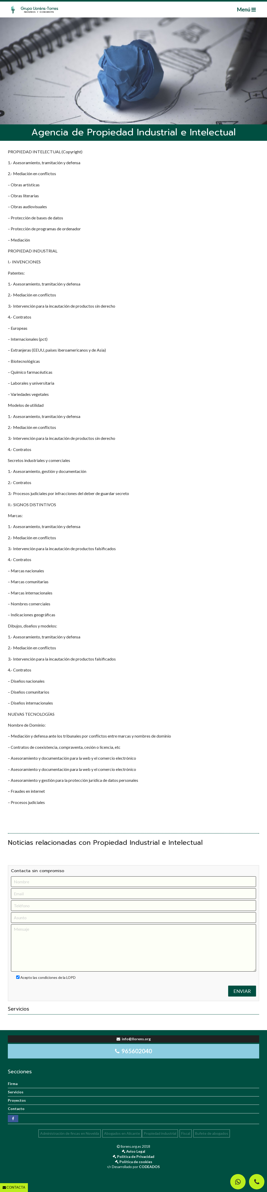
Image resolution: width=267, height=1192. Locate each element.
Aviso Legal (135, 1151)
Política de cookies (135, 1162)
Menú (246, 9)
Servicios (15, 1092)
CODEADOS (149, 1167)
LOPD (71, 977)
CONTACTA (14, 1187)
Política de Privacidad (135, 1157)
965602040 (133, 1051)
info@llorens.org (134, 1039)
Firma (12, 1084)
